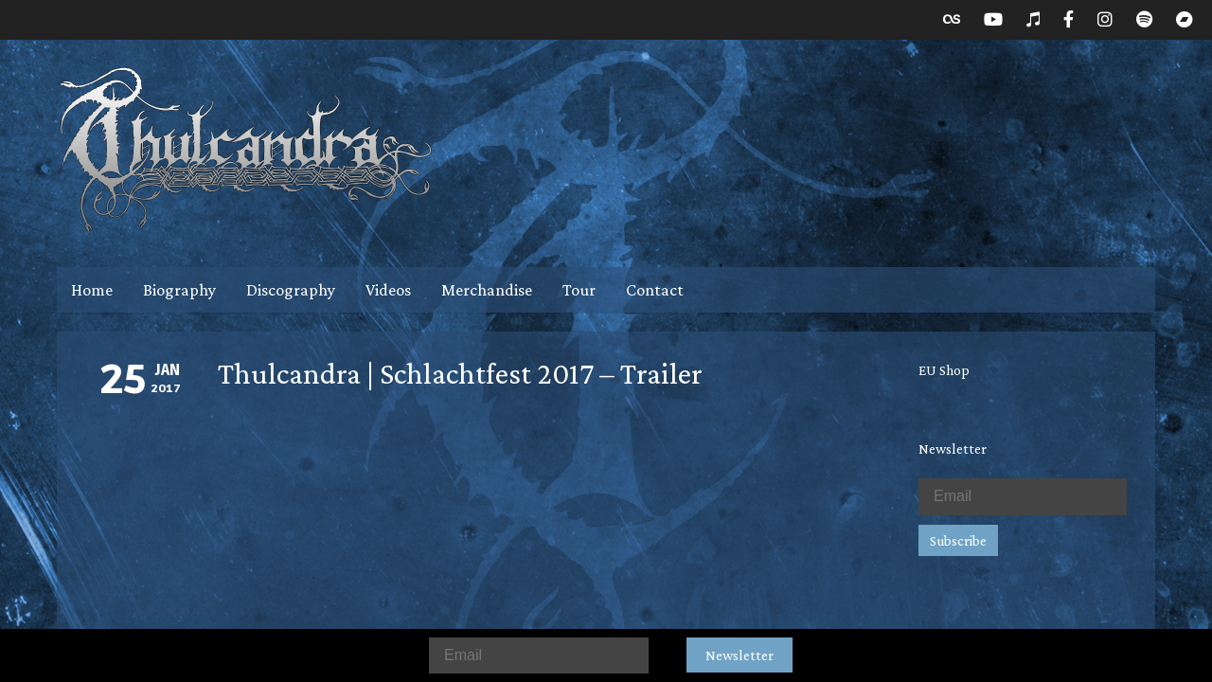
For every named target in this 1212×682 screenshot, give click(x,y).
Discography (290, 289)
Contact (655, 289)
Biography (179, 289)
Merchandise (486, 289)
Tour (579, 289)
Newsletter (739, 655)
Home (92, 289)
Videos (388, 289)
